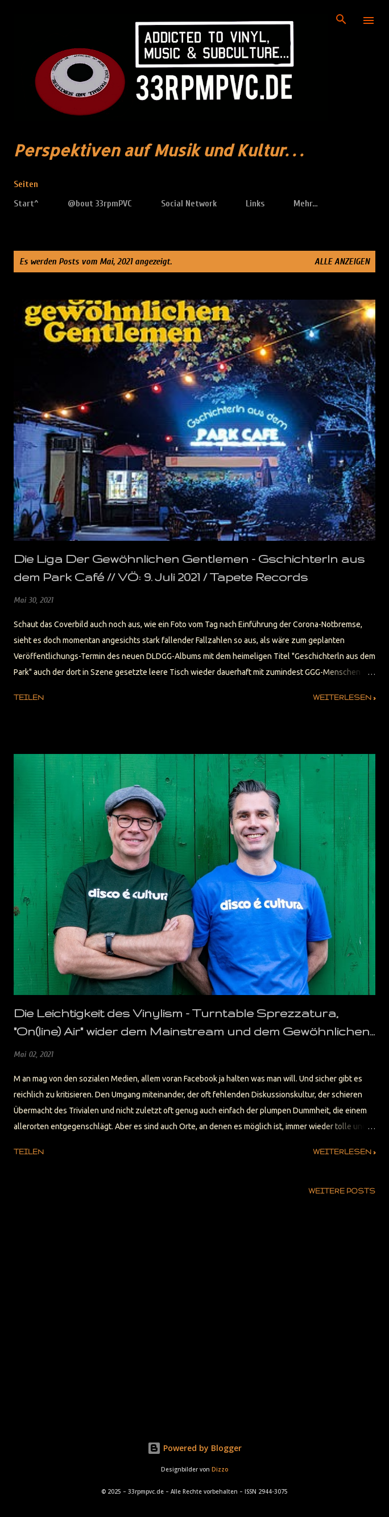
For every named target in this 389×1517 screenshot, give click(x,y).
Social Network (189, 203)
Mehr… (305, 203)
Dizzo (220, 1469)
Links (255, 203)
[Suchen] (341, 20)
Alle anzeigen (342, 261)
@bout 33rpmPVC (100, 203)
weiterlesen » (344, 697)
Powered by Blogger (194, 1448)
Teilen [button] (29, 697)
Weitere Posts (341, 1191)
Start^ (26, 203)
